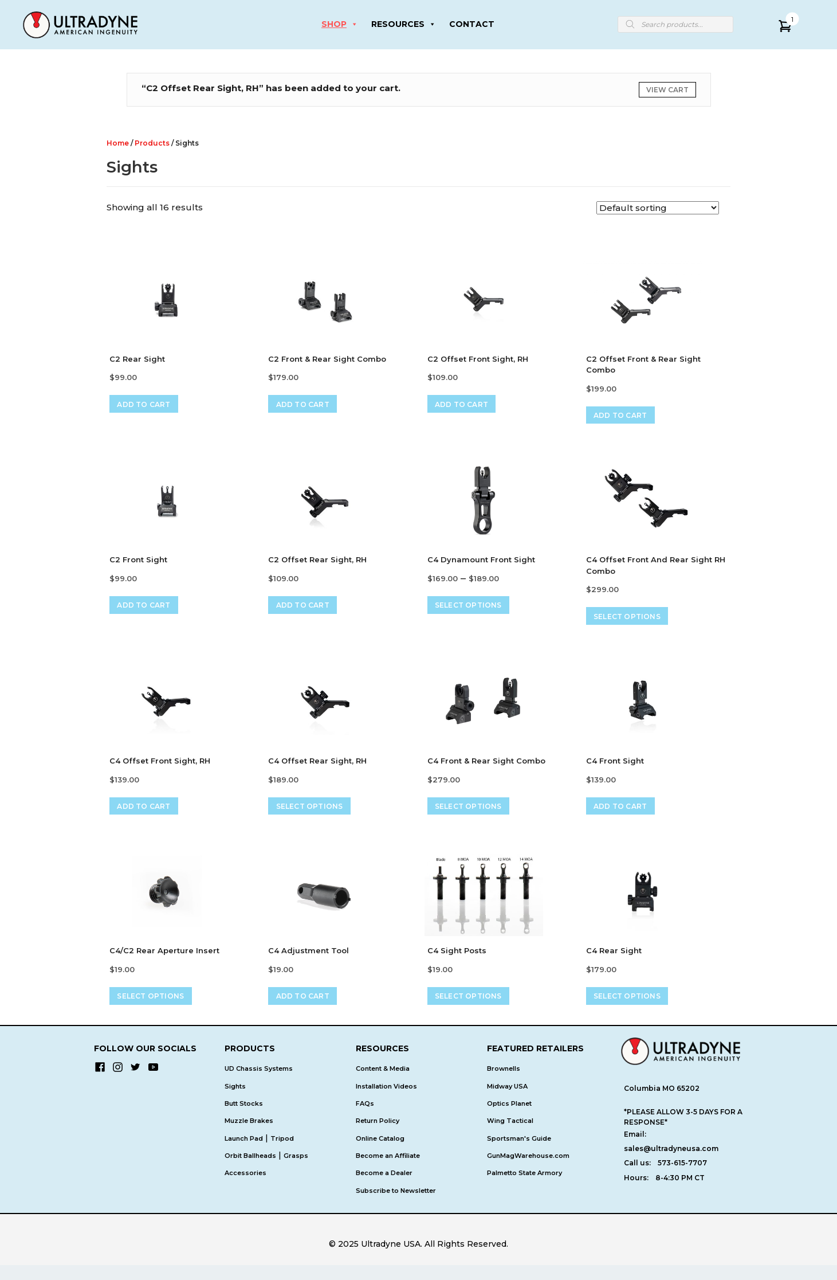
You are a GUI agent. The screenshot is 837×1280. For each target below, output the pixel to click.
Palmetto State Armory (524, 1188)
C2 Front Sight (138, 563)
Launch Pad (244, 1153)
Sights (235, 1101)
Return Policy (377, 1136)
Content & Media (383, 1083)
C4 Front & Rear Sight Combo (486, 768)
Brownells (503, 1083)
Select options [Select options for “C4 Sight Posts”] (475, 1009)
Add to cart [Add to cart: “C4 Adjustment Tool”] (309, 1009)
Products (152, 143)
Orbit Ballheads (250, 1171)
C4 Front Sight (615, 768)
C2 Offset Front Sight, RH (477, 358)
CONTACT (471, 24)
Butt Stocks (244, 1118)
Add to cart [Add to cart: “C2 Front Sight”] (150, 610)
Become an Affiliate (388, 1171)
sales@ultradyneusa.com (671, 1163)
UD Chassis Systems (259, 1083)
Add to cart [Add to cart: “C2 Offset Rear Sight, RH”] (309, 610)
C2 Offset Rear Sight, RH (317, 563)
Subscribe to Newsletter (396, 1205)
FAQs (365, 1118)
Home (118, 143)
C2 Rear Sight (137, 358)
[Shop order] (657, 207)
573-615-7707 (682, 1177)
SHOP (339, 24)
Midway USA (507, 1101)
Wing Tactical (510, 1136)
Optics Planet (509, 1118)
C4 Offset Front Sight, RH (159, 768)
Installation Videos (386, 1101)
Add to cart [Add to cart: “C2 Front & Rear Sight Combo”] (309, 406)
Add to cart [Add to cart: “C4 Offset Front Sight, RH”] (150, 816)
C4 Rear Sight (614, 961)
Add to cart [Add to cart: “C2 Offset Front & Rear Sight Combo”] (627, 417)
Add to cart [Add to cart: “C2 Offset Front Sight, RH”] (468, 406)
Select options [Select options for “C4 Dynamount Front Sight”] (475, 610)
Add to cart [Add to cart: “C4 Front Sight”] (627, 816)
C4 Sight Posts (456, 961)
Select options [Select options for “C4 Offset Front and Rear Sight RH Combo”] (633, 622)
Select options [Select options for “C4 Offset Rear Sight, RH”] (315, 816)
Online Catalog (380, 1153)
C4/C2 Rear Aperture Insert (164, 961)
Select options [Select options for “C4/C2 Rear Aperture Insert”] (157, 1009)
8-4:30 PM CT (680, 1192)
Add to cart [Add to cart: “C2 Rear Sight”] (150, 406)
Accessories (245, 1188)
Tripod (282, 1153)
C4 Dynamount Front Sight (481, 563)
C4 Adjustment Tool (308, 961)
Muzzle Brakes (249, 1136)
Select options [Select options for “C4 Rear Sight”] (633, 1009)
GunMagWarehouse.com (528, 1171)
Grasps (296, 1171)
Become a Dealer (384, 1188)
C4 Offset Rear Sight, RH (317, 768)
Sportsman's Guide (519, 1153)
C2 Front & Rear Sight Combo (327, 358)
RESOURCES (403, 24)
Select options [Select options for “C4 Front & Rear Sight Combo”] (475, 816)
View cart (667, 89)
